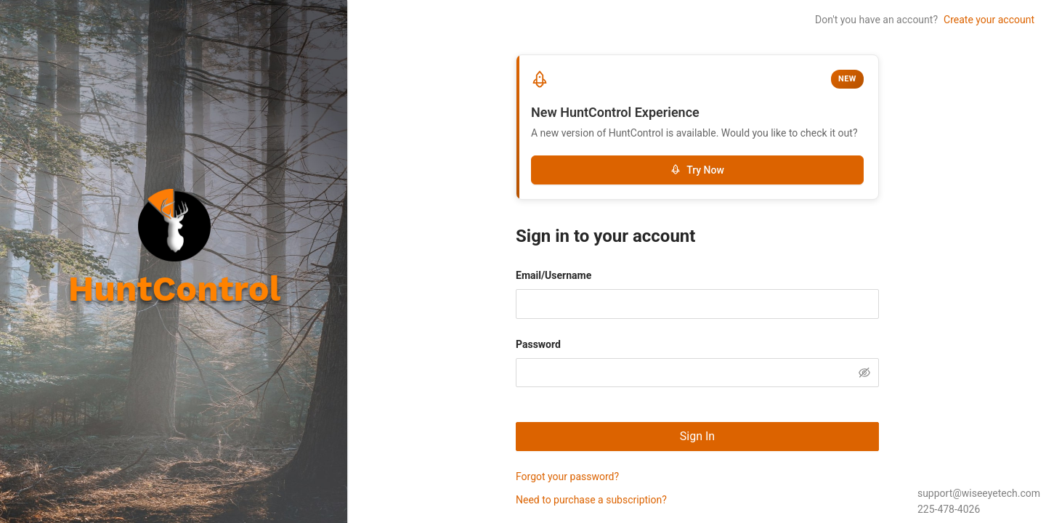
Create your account (989, 19)
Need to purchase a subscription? (591, 500)
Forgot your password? (567, 476)
